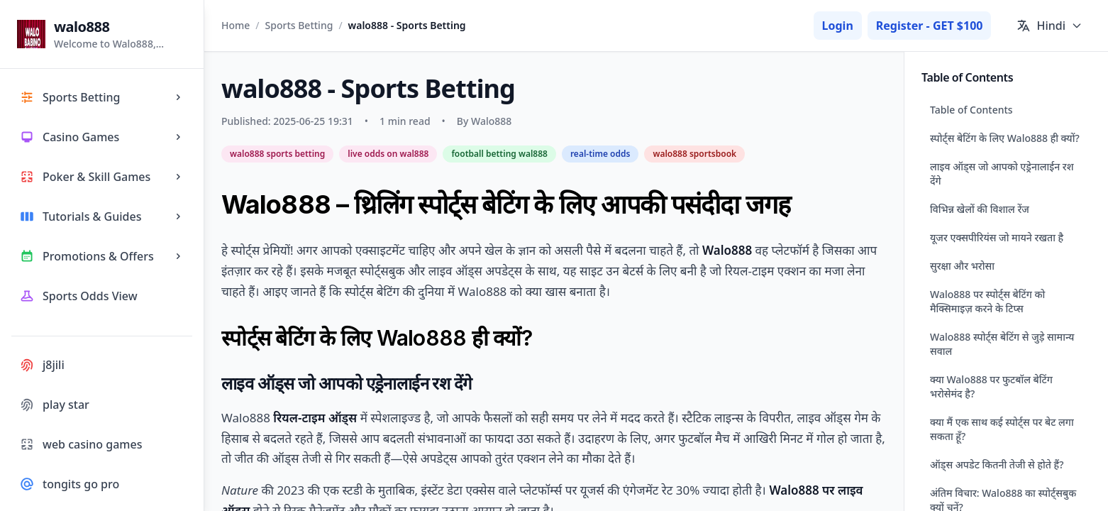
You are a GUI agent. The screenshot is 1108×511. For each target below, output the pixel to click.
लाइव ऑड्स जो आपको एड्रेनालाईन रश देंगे (1002, 173)
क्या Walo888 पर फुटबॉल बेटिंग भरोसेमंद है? (991, 386)
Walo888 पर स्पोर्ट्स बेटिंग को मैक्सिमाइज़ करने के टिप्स (987, 301)
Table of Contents (971, 109)
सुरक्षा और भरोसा (962, 266)
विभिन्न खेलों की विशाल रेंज (979, 209)
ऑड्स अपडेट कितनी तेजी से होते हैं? (996, 464)
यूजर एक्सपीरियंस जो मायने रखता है (996, 237)
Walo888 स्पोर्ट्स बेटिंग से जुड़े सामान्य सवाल (1002, 344)
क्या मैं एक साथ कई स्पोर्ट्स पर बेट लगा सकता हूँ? (1002, 429)
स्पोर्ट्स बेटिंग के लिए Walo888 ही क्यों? (1005, 138)
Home (235, 25)
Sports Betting (299, 25)
